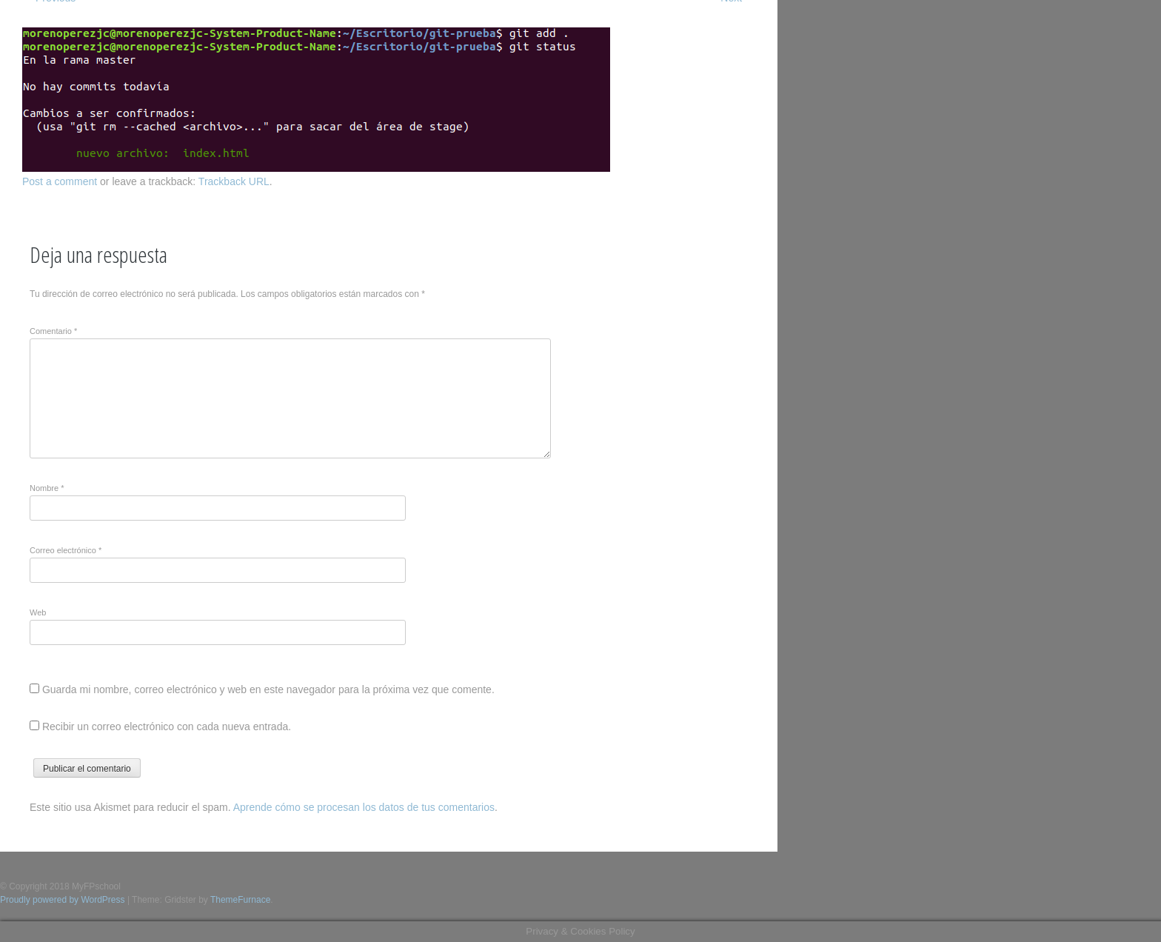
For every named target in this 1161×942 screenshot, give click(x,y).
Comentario (53, 331)
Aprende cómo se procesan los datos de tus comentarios (364, 807)
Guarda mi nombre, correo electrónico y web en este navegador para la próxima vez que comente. (268, 689)
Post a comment (59, 181)
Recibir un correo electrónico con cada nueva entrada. (166, 726)
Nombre (47, 488)
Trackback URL (234, 181)
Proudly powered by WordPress (62, 900)
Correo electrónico (65, 550)
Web (38, 612)
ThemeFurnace (240, 900)
